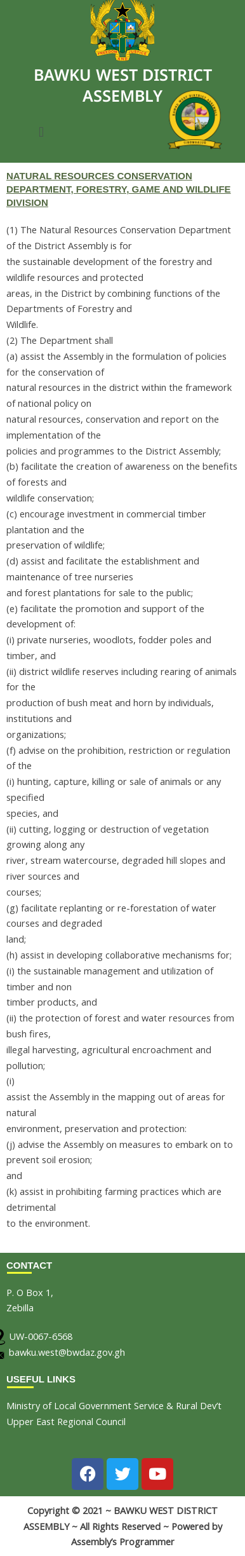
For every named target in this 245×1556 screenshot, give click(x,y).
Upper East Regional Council (66, 1421)
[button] (41, 131)
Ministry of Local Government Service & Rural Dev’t (114, 1405)
